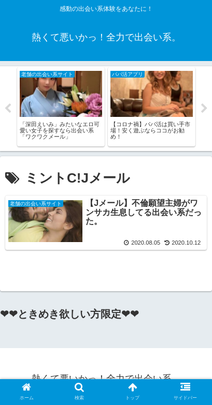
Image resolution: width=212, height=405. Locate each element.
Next (204, 108)
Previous (8, 108)
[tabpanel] (61, 106)
